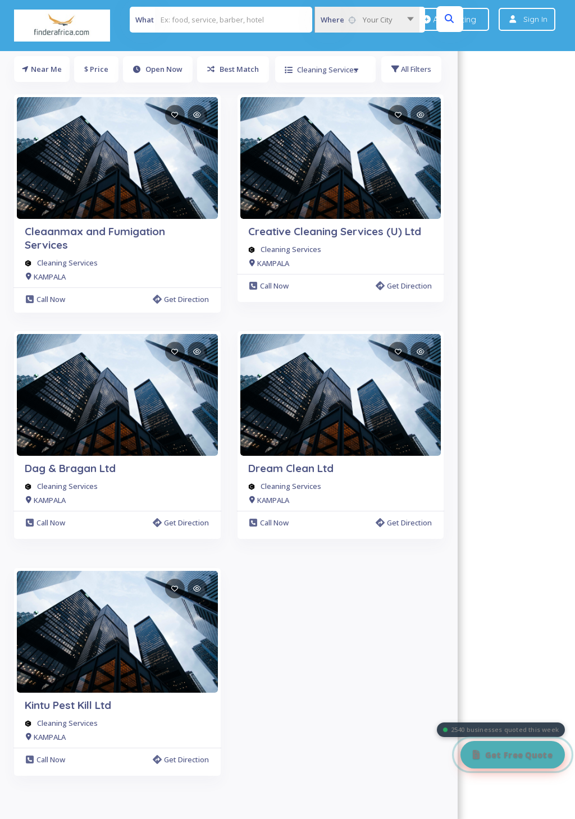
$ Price (96, 69)
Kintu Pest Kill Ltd (68, 705)
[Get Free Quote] (512, 754)
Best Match (233, 69)
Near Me (42, 69)
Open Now (157, 69)
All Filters (411, 69)
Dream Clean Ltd (291, 468)
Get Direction (181, 299)
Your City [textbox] (378, 20)
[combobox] (366, 20)
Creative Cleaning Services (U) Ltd (334, 231)
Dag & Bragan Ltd (70, 468)
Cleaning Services (67, 263)
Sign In (535, 19)
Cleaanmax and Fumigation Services (95, 238)
